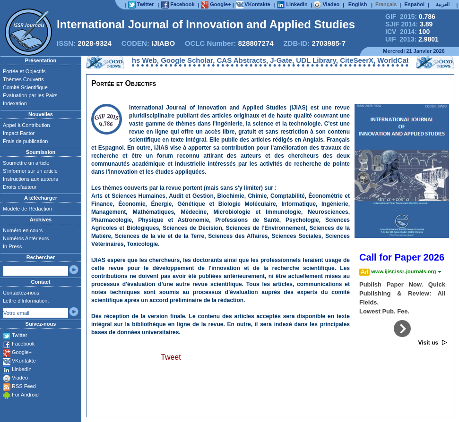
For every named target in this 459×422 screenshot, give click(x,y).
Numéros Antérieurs (26, 238)
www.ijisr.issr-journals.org (406, 271)
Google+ (22, 352)
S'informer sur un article (30, 171)
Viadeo (20, 377)
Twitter (19, 335)
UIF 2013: (412, 39)
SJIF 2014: (409, 24)
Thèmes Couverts (23, 79)
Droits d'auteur (19, 187)
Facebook (23, 343)
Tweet (171, 357)
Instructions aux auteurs (30, 179)
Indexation (15, 103)
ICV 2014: (407, 31)
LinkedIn (22, 369)
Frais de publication (25, 141)
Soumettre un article (26, 163)
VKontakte (24, 360)
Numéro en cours (23, 230)
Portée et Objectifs (24, 71)
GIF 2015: (410, 16)
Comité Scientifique (25, 87)
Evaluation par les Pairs (30, 95)
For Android (25, 394)
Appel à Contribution (26, 125)
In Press (12, 246)
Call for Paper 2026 (401, 257)
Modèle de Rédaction (27, 208)
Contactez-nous (21, 292)
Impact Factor (19, 133)
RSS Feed (24, 386)
